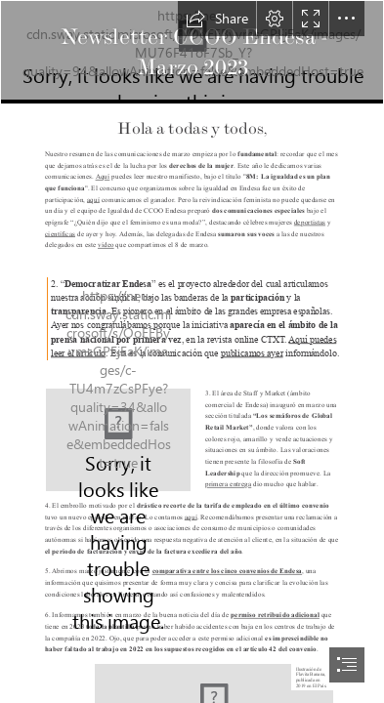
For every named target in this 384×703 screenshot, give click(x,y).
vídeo (106, 245)
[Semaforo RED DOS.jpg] (118, 440)
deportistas (309, 222)
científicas (60, 233)
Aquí (103, 177)
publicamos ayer (252, 353)
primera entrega (228, 484)
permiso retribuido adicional (276, 614)
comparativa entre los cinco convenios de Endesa (227, 571)
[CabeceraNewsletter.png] (192, 52)
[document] (192, 351)
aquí (93, 199)
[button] (217, 18)
